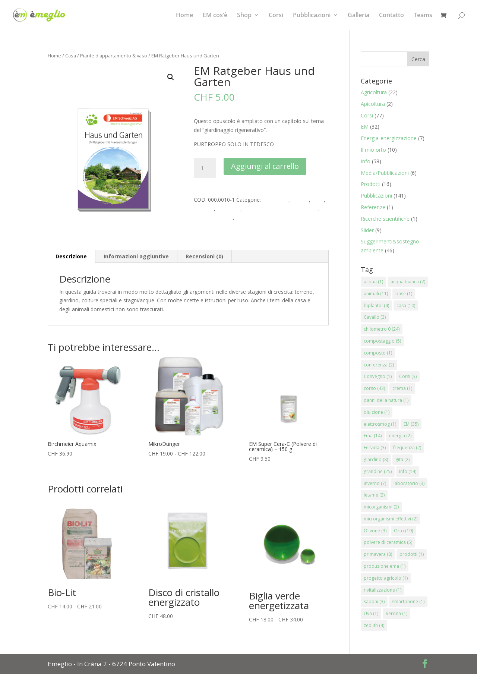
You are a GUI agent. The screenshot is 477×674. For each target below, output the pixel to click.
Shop (244, 15)
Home (184, 15)
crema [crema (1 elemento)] (402, 388)
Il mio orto (373, 149)
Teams (423, 15)
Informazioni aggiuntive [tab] (136, 256)
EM (365, 126)
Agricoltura (275, 199)
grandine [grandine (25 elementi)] (378, 471)
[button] (170, 77)
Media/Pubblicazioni (385, 172)
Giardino (204, 208)
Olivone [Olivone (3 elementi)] (375, 530)
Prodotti (370, 184)
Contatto (391, 15)
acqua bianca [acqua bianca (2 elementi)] (408, 281)
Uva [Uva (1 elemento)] (371, 613)
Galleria (358, 15)
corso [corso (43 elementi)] (374, 388)
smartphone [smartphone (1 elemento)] (408, 601)
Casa (70, 55)
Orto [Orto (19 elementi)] (403, 530)
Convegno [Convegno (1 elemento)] (378, 376)
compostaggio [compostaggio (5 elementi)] (382, 341)
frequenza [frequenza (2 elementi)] (407, 447)
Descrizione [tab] (71, 256)
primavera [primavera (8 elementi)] (378, 554)
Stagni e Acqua (254, 217)
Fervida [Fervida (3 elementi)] (375, 447)
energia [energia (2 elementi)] (400, 435)
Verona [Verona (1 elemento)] (396, 613)
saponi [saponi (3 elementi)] (374, 601)
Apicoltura (373, 103)
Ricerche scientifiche (385, 218)
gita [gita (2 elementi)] (402, 459)
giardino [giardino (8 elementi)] (376, 459)
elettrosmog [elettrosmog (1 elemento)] (380, 424)
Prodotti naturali (213, 217)
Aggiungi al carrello (265, 166)
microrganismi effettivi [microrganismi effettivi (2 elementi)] (390, 519)
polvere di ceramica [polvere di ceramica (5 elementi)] (388, 542)
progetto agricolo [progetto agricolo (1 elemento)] (386, 578)
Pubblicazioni (312, 15)
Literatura (228, 208)
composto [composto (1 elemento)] (378, 353)
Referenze (373, 207)
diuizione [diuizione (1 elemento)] (376, 412)
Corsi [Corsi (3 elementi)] (408, 376)
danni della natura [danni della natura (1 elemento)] (386, 400)
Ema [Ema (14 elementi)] (373, 435)
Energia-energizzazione (389, 138)
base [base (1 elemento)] (403, 293)
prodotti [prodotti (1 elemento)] (411, 554)
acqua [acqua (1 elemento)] (373, 281)
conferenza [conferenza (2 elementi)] (379, 365)
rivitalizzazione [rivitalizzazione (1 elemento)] (382, 590)
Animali (300, 199)
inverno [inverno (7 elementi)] (375, 483)
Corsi (276, 15)
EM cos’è (215, 15)
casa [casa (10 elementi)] (406, 305)
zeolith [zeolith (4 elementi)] (374, 625)
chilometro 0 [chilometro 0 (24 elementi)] (381, 329)
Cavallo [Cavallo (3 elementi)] (375, 317)
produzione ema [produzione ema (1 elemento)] (384, 566)
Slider (367, 230)
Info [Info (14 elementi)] (407, 471)
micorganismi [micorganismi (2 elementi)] (381, 507)
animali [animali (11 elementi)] (376, 293)
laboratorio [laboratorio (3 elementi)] (409, 483)
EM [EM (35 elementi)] (411, 424)
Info (365, 161)
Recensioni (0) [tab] (204, 256)
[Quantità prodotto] (205, 168)
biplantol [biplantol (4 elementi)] (376, 305)
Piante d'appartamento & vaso (113, 55)
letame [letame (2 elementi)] (374, 495)
